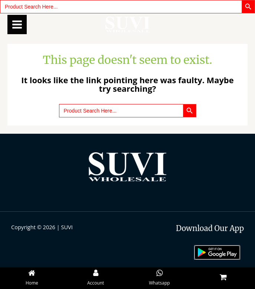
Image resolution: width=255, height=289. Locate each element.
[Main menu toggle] (17, 24)
